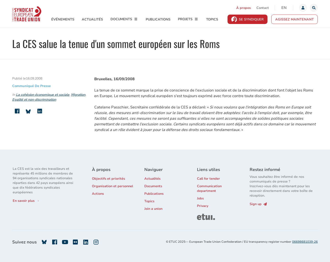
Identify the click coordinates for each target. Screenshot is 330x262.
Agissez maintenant (294, 19)
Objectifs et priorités (108, 178)
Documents (121, 19)
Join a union (153, 208)
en (284, 7)
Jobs (200, 198)
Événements (62, 19)
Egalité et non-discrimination (34, 99)
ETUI (200, 216)
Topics (212, 19)
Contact (262, 8)
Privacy (202, 206)
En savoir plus (24, 200)
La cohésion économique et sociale (42, 94)
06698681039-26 (305, 242)
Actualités (92, 19)
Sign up (258, 204)
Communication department (209, 188)
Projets (185, 19)
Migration (78, 94)
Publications (158, 19)
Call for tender (208, 178)
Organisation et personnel (112, 186)
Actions (98, 193)
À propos (243, 8)
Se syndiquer (251, 19)
